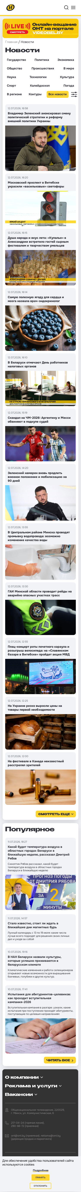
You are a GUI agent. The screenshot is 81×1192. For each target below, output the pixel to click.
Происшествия (43, 68)
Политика (42, 60)
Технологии (38, 77)
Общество (14, 68)
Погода (69, 85)
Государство (16, 60)
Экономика (65, 60)
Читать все (58, 1060)
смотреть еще (54, 814)
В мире (69, 68)
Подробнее (40, 1170)
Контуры (35, 94)
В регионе (14, 94)
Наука (11, 77)
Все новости (57, 94)
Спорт (11, 85)
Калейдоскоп (40, 85)
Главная (11, 42)
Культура (67, 77)
